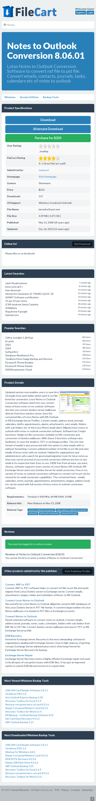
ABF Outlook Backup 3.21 (19, 722)
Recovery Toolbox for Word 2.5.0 (23, 711)
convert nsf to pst (69, 513)
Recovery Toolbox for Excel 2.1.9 (23, 700)
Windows (10, 97)
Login (90, 12)
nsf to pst (33, 513)
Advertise (87, 789)
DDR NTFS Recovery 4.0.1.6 (20, 758)
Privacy (65, 789)
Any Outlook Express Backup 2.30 (24, 697)
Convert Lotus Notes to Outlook (24, 600)
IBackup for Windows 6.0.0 (20, 751)
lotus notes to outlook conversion (72, 510)
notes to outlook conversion (41, 510)
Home (9, 24)
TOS (56, 789)
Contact (75, 789)
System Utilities (29, 97)
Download (48, 120)
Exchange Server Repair (19, 655)
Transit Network (20, 789)
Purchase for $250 (48, 138)
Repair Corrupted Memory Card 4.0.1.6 (26, 707)
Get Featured (82, 243)
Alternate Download (48, 129)
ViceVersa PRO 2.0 (15, 693)
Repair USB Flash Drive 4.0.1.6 (21, 762)
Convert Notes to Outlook (21, 616)
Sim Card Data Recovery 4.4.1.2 (22, 718)
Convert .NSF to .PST (17, 584)
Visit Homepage (47, 176)
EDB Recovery (13, 635)
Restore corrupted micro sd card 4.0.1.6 (27, 704)
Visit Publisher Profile (77, 571)
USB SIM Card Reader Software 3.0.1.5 (26, 690)
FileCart (30, 13)
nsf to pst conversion (49, 513)
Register (80, 12)
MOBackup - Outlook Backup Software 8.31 (29, 715)
